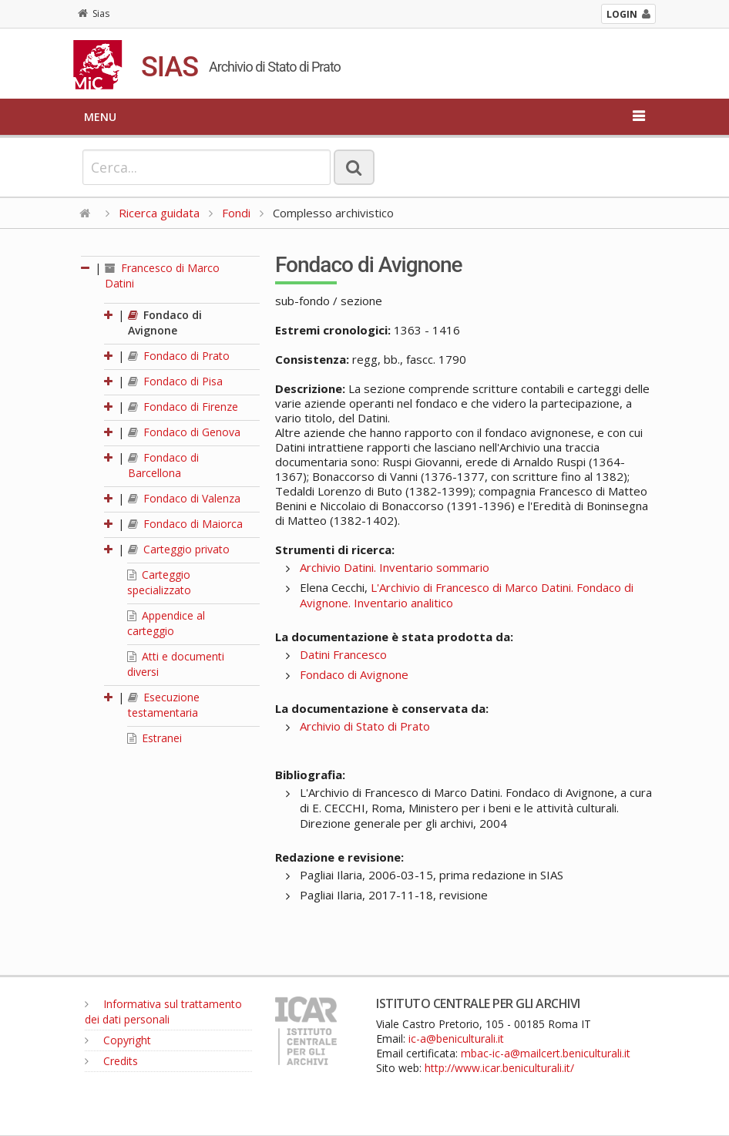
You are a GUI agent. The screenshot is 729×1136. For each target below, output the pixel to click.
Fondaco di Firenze (183, 406)
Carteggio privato (179, 549)
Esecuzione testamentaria (164, 705)
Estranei (154, 738)
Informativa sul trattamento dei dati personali (163, 1012)
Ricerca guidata (159, 212)
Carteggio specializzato (159, 582)
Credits (111, 1061)
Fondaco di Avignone (165, 323)
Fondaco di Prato (179, 355)
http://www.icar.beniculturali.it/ (499, 1067)
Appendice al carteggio (166, 623)
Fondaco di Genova (184, 432)
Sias (93, 13)
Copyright (118, 1040)
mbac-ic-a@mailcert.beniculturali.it (545, 1053)
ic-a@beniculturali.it (456, 1038)
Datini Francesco (343, 654)
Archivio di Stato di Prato (365, 726)
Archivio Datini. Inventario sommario (394, 567)
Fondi (236, 212)
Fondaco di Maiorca (185, 523)
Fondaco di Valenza (184, 498)
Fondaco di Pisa (175, 381)
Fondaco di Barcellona (163, 465)
